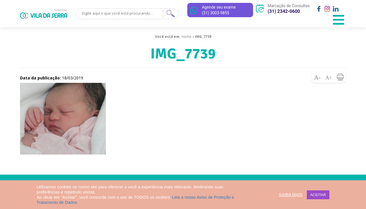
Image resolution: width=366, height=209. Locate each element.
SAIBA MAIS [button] (290, 194)
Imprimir (340, 77)
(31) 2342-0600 (284, 11)
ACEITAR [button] (318, 195)
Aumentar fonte (329, 77)
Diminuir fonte (317, 77)
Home (187, 36)
